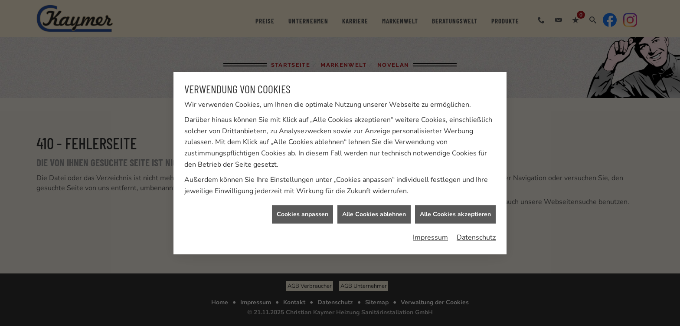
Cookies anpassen (302, 214)
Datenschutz (476, 237)
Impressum (430, 237)
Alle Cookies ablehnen (374, 214)
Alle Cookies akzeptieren (455, 214)
